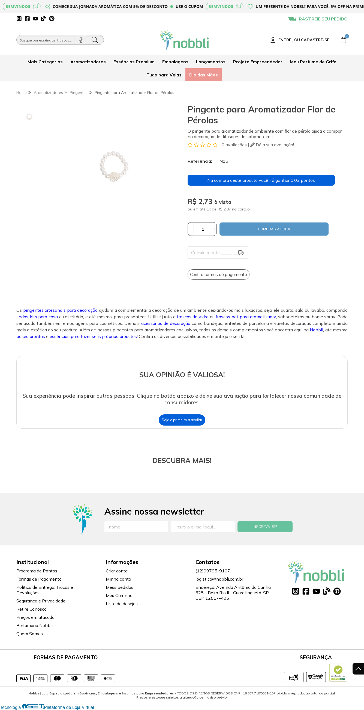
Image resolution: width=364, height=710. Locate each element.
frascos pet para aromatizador (246, 316)
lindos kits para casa (37, 316)
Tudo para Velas (164, 75)
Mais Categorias (45, 61)
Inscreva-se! (265, 526)
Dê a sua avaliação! (272, 144)
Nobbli (316, 329)
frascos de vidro (193, 316)
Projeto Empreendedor (257, 61)
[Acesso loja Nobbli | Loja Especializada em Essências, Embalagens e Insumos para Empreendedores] (299, 40)
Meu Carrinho (119, 595)
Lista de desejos (122, 603)
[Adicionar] (215, 229)
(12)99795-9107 (212, 571)
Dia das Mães (203, 75)
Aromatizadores (88, 61)
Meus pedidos (119, 587)
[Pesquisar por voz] (80, 39)
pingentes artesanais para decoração (60, 310)
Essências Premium (134, 61)
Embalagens (175, 61)
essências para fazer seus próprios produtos (93, 336)
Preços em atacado (35, 617)
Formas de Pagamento (39, 579)
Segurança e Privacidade (40, 601)
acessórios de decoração (165, 323)
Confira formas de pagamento (218, 274)
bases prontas (30, 336)
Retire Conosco (31, 609)
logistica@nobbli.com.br (219, 579)
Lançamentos (210, 61)
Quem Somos (29, 633)
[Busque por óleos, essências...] (46, 39)
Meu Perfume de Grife (313, 61)
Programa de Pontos (36, 571)
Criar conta (117, 571)
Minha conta (118, 579)
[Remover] (190, 229)
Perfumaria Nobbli (34, 625)
